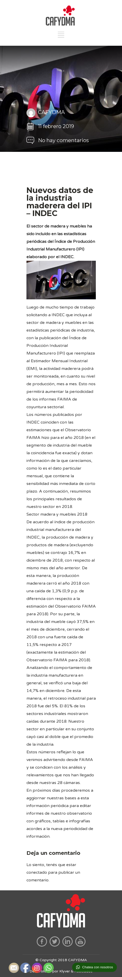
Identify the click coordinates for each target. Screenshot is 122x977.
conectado (36, 872)
